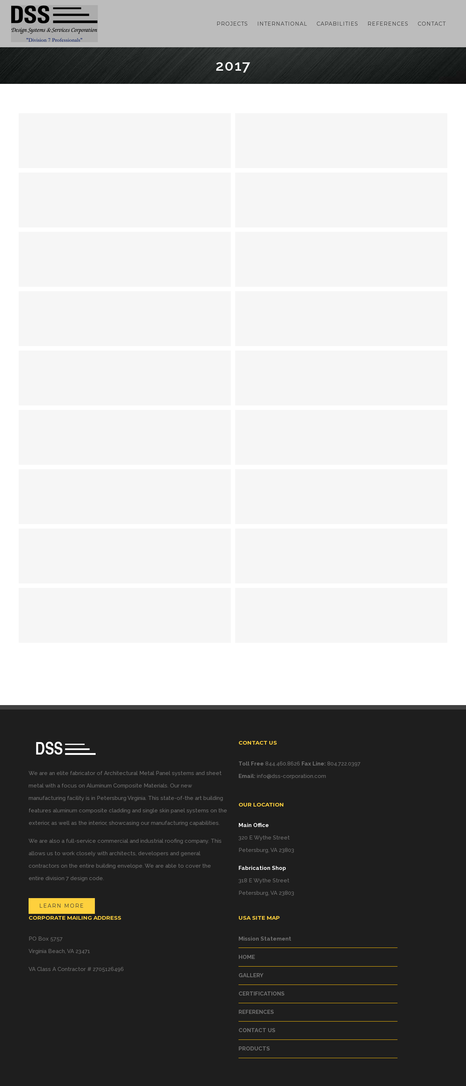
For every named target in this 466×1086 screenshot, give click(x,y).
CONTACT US (256, 1030)
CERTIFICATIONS (261, 993)
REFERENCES (256, 1012)
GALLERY (250, 975)
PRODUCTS (254, 1048)
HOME (246, 957)
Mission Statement (264, 938)
